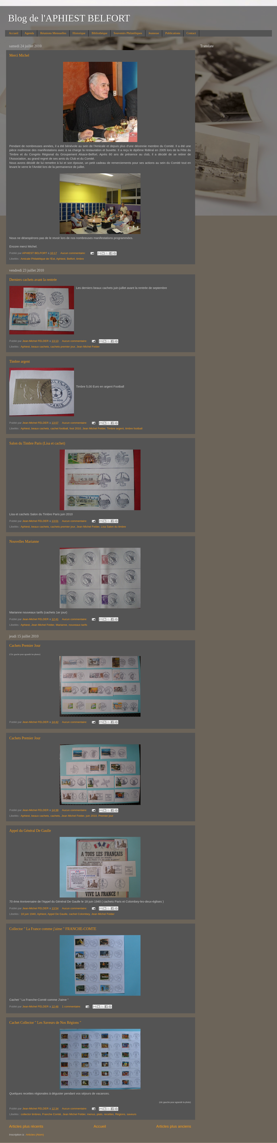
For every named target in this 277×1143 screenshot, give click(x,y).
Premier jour (105, 815)
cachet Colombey (79, 913)
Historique (79, 33)
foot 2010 (75, 428)
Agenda (29, 33)
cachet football (59, 428)
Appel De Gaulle (57, 913)
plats (100, 1114)
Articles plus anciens (173, 1126)
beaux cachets (40, 346)
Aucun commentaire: (73, 253)
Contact (191, 33)
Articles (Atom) (35, 1134)
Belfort (71, 258)
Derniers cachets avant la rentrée (33, 280)
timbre (80, 258)
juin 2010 (91, 815)
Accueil (13, 33)
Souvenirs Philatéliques (128, 33)
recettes (109, 1114)
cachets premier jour (62, 346)
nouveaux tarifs (78, 624)
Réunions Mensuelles (53, 33)
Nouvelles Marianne (24, 541)
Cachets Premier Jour (24, 646)
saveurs (131, 1114)
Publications (172, 33)
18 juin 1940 (28, 913)
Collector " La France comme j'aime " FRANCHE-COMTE (52, 929)
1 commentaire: (71, 1006)
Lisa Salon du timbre (113, 526)
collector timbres (31, 1114)
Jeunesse (153, 33)
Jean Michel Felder (88, 346)
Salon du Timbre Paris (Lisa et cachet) (37, 443)
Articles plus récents (26, 1126)
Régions (120, 1114)
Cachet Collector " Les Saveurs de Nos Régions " (45, 1023)
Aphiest (60, 258)
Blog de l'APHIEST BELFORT (69, 18)
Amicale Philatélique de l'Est (38, 258)
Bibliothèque (99, 33)
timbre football (133, 428)
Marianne (61, 624)
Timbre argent (19, 361)
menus (91, 1114)
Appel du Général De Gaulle (30, 831)
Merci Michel (19, 55)
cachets (55, 815)
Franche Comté (51, 1114)
